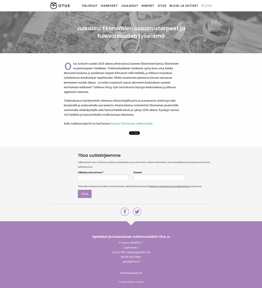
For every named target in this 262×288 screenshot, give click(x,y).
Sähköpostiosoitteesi (91, 172)
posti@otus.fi (131, 261)
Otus (162, 6)
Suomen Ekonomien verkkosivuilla (131, 123)
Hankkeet (109, 6)
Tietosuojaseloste (131, 273)
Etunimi (138, 172)
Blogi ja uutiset (184, 6)
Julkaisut (129, 6)
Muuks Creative (136, 281)
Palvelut (90, 6)
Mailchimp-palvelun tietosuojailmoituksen (169, 186)
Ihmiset (148, 6)
